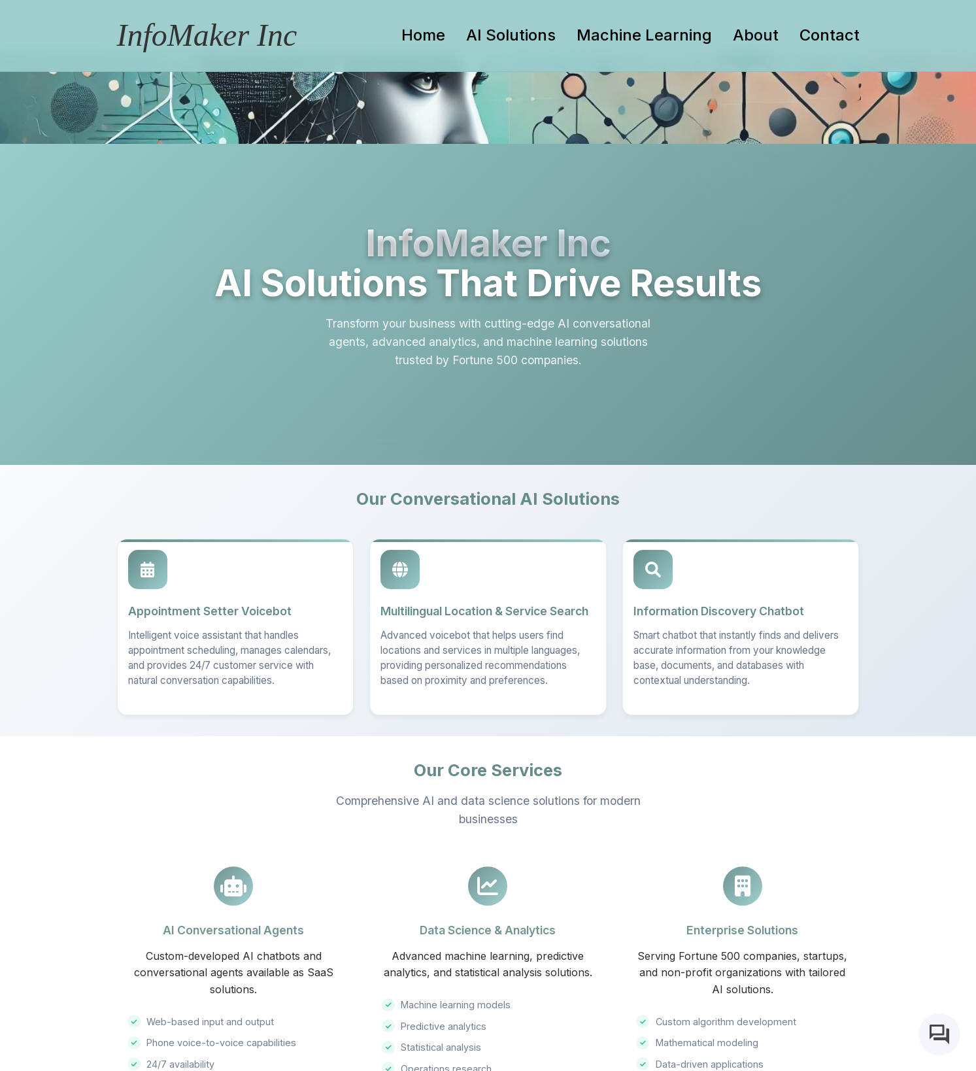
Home (423, 35)
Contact (829, 35)
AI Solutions (511, 35)
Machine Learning (644, 35)
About (756, 35)
